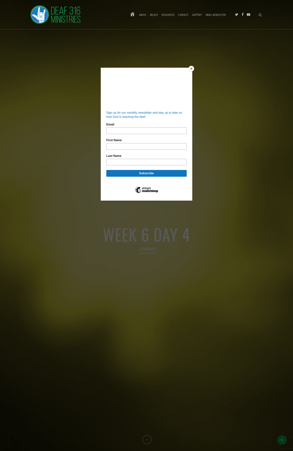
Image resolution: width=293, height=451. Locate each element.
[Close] (191, 68)
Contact (183, 14)
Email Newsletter (216, 14)
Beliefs (154, 14)
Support (197, 14)
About (142, 14)
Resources (168, 14)
